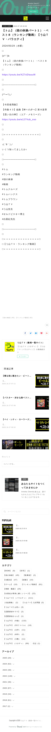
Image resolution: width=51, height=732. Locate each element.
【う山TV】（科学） (14, 635)
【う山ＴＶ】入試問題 (33, 603)
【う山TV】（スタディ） (16, 644)
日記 (36, 644)
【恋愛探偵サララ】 (14, 612)
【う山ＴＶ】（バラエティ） (18, 599)
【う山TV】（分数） (14, 639)
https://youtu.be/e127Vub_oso (19, 119)
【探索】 (27, 580)
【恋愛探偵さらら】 (14, 617)
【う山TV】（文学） (14, 630)
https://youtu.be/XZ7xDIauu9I (18, 75)
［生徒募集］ (11, 603)
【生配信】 (10, 580)
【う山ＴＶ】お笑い (14, 608)
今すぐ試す (33, 11)
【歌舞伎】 (29, 576)
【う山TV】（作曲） (15, 621)
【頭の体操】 (7, 26)
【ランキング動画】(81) (24, 317)
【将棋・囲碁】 (12, 589)
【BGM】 (9, 571)
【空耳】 (24, 571)
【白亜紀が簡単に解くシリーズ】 (20, 594)
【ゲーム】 (10, 585)
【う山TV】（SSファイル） (18, 626)
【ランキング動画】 (31, 585)
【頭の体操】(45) (8, 317)
